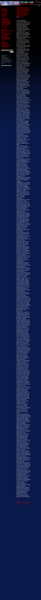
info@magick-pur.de (6, 65)
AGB (2, 32)
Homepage (4, 9)
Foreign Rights (5, 46)
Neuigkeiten (4, 10)
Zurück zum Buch (18, 503)
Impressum (4, 29)
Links (2, 41)
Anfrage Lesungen (5, 45)
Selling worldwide (5, 24)
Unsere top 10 (4, 11)
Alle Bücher (4, 13)
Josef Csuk (21, 16)
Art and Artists (5, 25)
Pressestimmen (5, 18)
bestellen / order (39, 5)
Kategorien (4, 15)
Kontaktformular (5, 37)
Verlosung (3, 27)
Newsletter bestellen (6, 22)
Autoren (3, 16)
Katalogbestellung (5, 21)
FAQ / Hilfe (4, 36)
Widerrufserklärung (6, 33)
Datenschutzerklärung (6, 30)
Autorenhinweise (5, 19)
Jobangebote (4, 42)
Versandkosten (5, 34)
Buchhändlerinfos (5, 39)
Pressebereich (4, 43)
